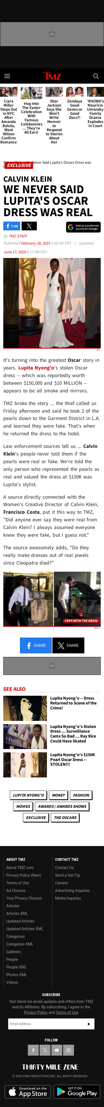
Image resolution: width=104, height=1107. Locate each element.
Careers (61, 883)
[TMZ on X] (45, 1050)
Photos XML (16, 975)
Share (36, 645)
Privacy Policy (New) (23, 875)
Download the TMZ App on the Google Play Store (77, 1092)
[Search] (96, 76)
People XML (16, 967)
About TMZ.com (20, 867)
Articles (12, 906)
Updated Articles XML (24, 929)
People (12, 959)
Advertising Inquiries (72, 890)
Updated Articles (20, 921)
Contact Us (64, 867)
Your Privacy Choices (24, 898)
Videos (12, 982)
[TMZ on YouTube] (56, 1050)
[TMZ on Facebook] (33, 1050)
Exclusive (36, 817)
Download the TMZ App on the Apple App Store (28, 1092)
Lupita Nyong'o (28, 795)
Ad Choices (16, 890)
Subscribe (89, 1023)
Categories (15, 936)
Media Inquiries (68, 898)
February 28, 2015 (36, 243)
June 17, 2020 (14, 251)
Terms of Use (17, 883)
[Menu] (7, 76)
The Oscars (65, 817)
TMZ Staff (17, 236)
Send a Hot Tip (67, 875)
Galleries (13, 952)
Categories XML (19, 944)
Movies (23, 806)
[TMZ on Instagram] (68, 1050)
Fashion (81, 795)
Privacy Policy (35, 1012)
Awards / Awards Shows (62, 806)
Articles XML (17, 913)
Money (58, 795)
